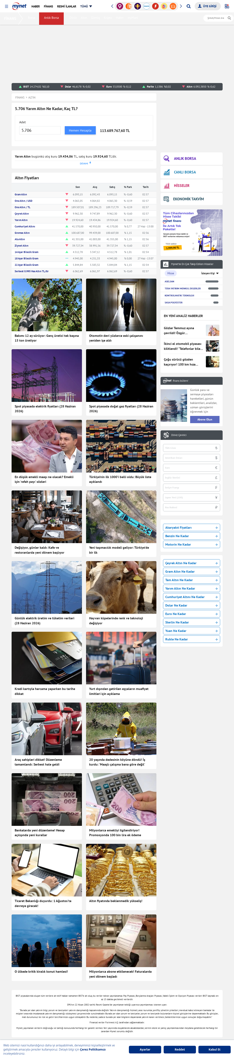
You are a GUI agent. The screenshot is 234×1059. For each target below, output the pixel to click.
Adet (22, 122)
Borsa (32, 19)
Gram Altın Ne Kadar (191, 571)
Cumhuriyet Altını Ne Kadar (191, 597)
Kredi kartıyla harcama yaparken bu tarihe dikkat (45, 691)
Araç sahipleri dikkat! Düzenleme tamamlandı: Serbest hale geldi (38, 762)
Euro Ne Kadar (191, 614)
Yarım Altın (21, 220)
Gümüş (96, 19)
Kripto (109, 19)
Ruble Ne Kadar (191, 639)
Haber (121, 19)
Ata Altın (20, 239)
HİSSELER (177, 186)
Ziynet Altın (21, 245)
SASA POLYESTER (173, 302)
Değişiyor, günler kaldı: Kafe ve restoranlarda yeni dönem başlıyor (39, 549)
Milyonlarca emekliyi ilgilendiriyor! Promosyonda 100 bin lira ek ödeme (115, 832)
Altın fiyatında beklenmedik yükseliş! (115, 901)
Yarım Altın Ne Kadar (191, 588)
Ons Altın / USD (23, 201)
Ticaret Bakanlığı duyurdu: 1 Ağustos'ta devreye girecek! (43, 903)
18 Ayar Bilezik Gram (26, 258)
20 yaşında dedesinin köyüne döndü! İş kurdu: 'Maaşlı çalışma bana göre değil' (117, 762)
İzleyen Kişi (208, 273)
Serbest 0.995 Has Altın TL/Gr (32, 271)
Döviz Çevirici (178, 435)
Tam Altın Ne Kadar (191, 580)
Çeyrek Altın (22, 213)
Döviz (74, 19)
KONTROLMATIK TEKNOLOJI (179, 295)
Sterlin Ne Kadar (191, 622)
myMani (133, 19)
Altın (85, 19)
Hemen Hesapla (80, 130)
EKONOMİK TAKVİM (184, 199)
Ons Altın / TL (22, 207)
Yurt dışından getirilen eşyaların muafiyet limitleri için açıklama (119, 691)
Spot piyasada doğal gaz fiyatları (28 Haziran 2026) (121, 408)
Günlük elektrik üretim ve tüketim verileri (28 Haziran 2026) (44, 620)
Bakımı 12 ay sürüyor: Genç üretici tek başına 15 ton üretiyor (47, 338)
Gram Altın (21, 194)
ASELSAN (169, 281)
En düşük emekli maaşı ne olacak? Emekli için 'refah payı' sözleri (44, 479)
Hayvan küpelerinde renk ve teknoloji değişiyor (116, 620)
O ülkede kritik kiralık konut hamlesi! (41, 971)
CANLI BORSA (180, 172)
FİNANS (11, 18)
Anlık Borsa (52, 19)
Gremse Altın (22, 233)
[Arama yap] (188, 6)
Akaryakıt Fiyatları (191, 527)
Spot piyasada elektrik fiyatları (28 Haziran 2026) (45, 408)
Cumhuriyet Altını (25, 226)
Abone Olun (204, 419)
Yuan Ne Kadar (191, 631)
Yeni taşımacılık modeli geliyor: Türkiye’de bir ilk (119, 549)
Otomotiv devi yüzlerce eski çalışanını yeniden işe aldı (116, 338)
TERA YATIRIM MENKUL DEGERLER (183, 288)
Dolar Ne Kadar (191, 605)
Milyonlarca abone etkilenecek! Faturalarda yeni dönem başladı (120, 973)
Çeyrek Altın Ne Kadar (191, 563)
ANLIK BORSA (180, 159)
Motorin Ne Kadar (191, 544)
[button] (6, 6)
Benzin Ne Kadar (191, 536)
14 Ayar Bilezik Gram (26, 252)
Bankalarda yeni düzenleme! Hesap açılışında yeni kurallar (40, 832)
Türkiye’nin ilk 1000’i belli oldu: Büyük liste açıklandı (120, 479)
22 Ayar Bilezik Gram (26, 265)
